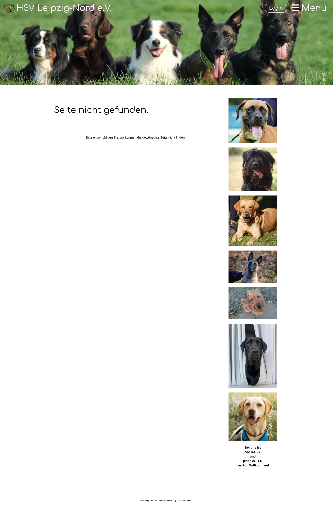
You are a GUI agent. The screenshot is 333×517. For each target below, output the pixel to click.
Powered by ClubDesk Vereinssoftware (156, 501)
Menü (309, 8)
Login (276, 8)
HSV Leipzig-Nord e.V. (63, 8)
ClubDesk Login (185, 501)
